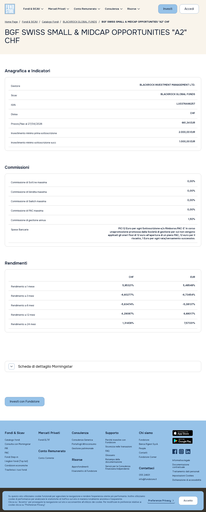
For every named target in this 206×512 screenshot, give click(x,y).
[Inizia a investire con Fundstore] (24, 401)
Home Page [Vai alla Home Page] (11, 21)
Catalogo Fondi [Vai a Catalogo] (50, 21)
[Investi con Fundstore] (167, 9)
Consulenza (112, 8)
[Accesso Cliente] (189, 9)
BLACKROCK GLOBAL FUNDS (80, 21)
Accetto (188, 500)
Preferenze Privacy (159, 500)
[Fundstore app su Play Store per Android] (186, 441)
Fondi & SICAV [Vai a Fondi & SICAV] (30, 21)
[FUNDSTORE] (10, 9)
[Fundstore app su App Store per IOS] (186, 433)
